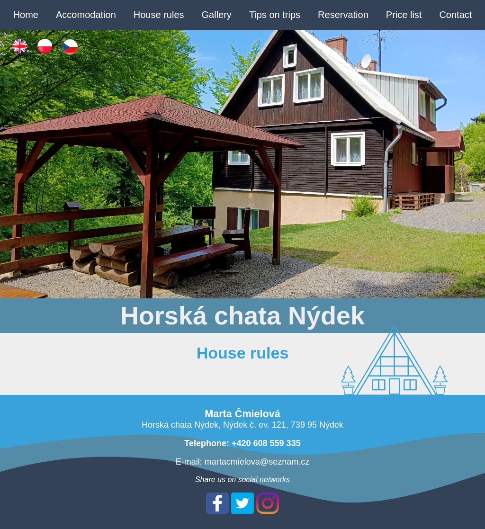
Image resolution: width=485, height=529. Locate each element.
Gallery (217, 14)
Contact (455, 14)
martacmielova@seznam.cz (257, 461)
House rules (159, 14)
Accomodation (86, 14)
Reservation (343, 14)
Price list (404, 14)
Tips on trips (274, 14)
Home (25, 14)
